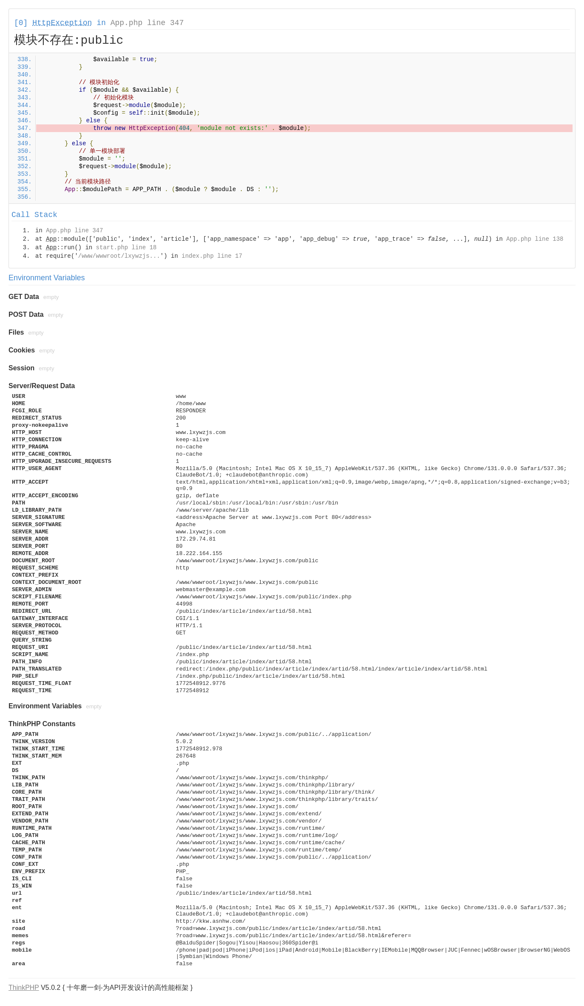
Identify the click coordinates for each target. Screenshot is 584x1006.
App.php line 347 (147, 23)
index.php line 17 (211, 256)
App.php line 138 (534, 239)
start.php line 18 (126, 247)
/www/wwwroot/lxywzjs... (119, 256)
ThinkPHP (23, 987)
